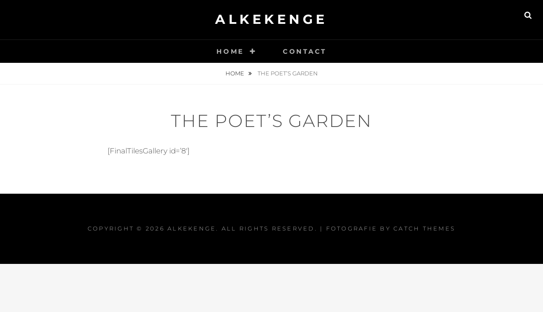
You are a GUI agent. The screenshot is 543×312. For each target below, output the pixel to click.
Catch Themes (424, 228)
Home (230, 51)
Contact (305, 51)
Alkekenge (271, 19)
